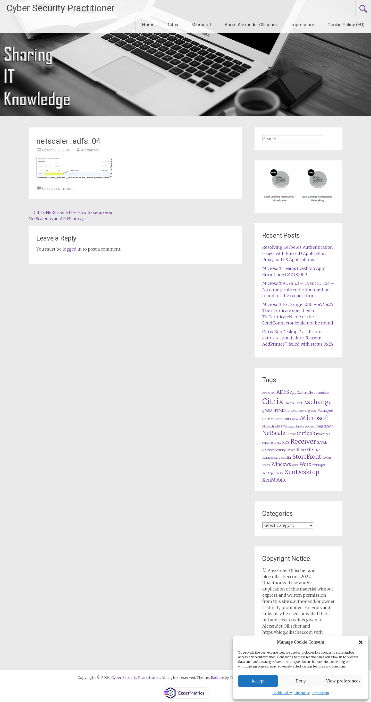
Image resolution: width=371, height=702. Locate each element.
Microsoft (201, 24)
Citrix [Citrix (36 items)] (272, 401)
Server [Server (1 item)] (290, 450)
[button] (360, 642)
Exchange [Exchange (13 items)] (317, 402)
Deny (301, 681)
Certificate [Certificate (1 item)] (322, 393)
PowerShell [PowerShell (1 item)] (323, 434)
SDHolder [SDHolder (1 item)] (268, 450)
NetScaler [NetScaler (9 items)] (275, 433)
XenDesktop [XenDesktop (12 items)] (301, 472)
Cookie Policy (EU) (346, 24)
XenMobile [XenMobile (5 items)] (274, 480)
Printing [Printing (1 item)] (267, 442)
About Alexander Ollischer (251, 24)
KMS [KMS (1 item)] (294, 411)
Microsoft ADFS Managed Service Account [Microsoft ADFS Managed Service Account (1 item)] (289, 426)
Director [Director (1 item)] (289, 403)
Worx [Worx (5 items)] (305, 464)
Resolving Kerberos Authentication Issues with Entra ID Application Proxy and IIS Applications (297, 253)
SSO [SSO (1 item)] (317, 450)
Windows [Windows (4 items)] (281, 464)
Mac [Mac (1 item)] (313, 411)
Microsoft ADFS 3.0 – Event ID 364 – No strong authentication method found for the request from (298, 289)
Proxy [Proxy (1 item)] (277, 442)
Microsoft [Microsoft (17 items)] (315, 418)
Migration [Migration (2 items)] (325, 426)
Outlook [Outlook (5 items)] (306, 433)
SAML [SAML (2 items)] (322, 442)
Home (148, 24)
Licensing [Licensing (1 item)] (304, 411)
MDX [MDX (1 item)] (295, 419)
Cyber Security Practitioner (60, 8)
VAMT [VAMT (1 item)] (266, 465)
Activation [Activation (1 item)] (268, 393)
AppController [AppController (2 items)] (302, 392)
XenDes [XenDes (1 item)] (278, 473)
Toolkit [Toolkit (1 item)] (326, 457)
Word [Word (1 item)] (295, 465)
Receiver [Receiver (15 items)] (303, 442)
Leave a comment (58, 188)
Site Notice (302, 693)
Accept (258, 681)
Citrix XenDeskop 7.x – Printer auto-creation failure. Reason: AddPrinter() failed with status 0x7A (297, 338)
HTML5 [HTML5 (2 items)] (279, 410)
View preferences (343, 681)
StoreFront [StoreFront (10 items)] (306, 456)
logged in (72, 249)
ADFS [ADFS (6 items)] (282, 392)
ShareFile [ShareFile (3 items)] (305, 449)
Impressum (320, 693)
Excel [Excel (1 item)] (299, 403)
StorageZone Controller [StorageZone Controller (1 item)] (276, 457)
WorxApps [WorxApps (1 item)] (318, 465)
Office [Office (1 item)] (292, 434)
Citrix (173, 24)
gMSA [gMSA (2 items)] (267, 410)
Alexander (90, 150)
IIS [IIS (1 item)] (288, 411)
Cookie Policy (282, 693)
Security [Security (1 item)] (280, 450)
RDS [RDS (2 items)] (285, 442)
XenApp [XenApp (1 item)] (267, 473)
